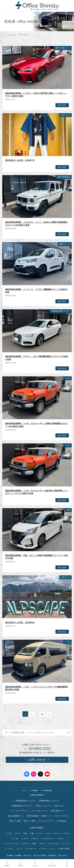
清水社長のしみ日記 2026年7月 (20, 160)
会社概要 (18, 855)
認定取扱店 (52, 855)
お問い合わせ (62, 855)
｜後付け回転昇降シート (15, 816)
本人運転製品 (46, 790)
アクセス (35, 863)
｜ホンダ (17, 833)
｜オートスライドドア (45, 821)
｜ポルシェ (35, 838)
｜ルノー (19, 848)
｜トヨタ (8, 833)
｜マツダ (39, 833)
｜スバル (47, 833)
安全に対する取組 (39, 855)
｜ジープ (52, 848)
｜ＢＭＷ (60, 838)
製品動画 (10, 855)
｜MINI (33, 843)
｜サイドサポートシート (39, 811)
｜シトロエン (9, 848)
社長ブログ (27, 855)
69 (42, 714)
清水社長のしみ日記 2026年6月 (20, 622)
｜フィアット (66, 843)
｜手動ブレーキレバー (43, 806)
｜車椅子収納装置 (32, 816)
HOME (20, 863)
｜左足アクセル (58, 806)
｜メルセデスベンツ (48, 838)
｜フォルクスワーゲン (11, 843)
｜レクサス (25, 838)
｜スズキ (65, 833)
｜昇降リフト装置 (14, 821)
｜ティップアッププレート (19, 811)
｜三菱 (31, 833)
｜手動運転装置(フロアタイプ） (21, 806)
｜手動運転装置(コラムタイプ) (25, 801)
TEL (67, 863)
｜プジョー (43, 848)
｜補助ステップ (45, 816)
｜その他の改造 (60, 821)
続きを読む (62, 105)
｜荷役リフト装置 (29, 821)
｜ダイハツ (56, 833)
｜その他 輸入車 (63, 848)
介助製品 (33, 790)
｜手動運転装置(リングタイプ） (49, 801)
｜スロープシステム (60, 816)
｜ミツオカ (15, 838)
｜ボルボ (41, 843)
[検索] (68, 733)
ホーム (24, 790)
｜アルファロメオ (53, 843)
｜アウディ (25, 843)
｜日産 (24, 833)
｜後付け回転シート (57, 811)
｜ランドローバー (30, 848)
